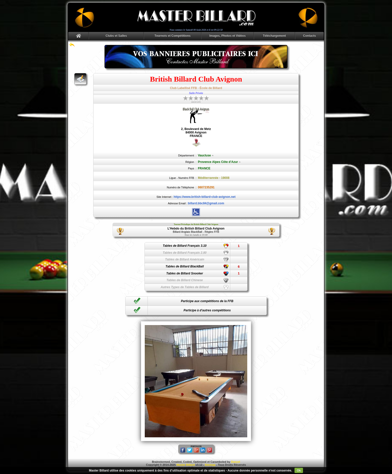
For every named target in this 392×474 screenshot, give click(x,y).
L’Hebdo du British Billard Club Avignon (196, 228)
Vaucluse (206, 155)
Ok (299, 470)
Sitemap (210, 464)
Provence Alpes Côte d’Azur (219, 162)
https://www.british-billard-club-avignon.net (205, 197)
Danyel (235, 461)
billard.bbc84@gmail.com (206, 203)
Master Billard (185, 464)
